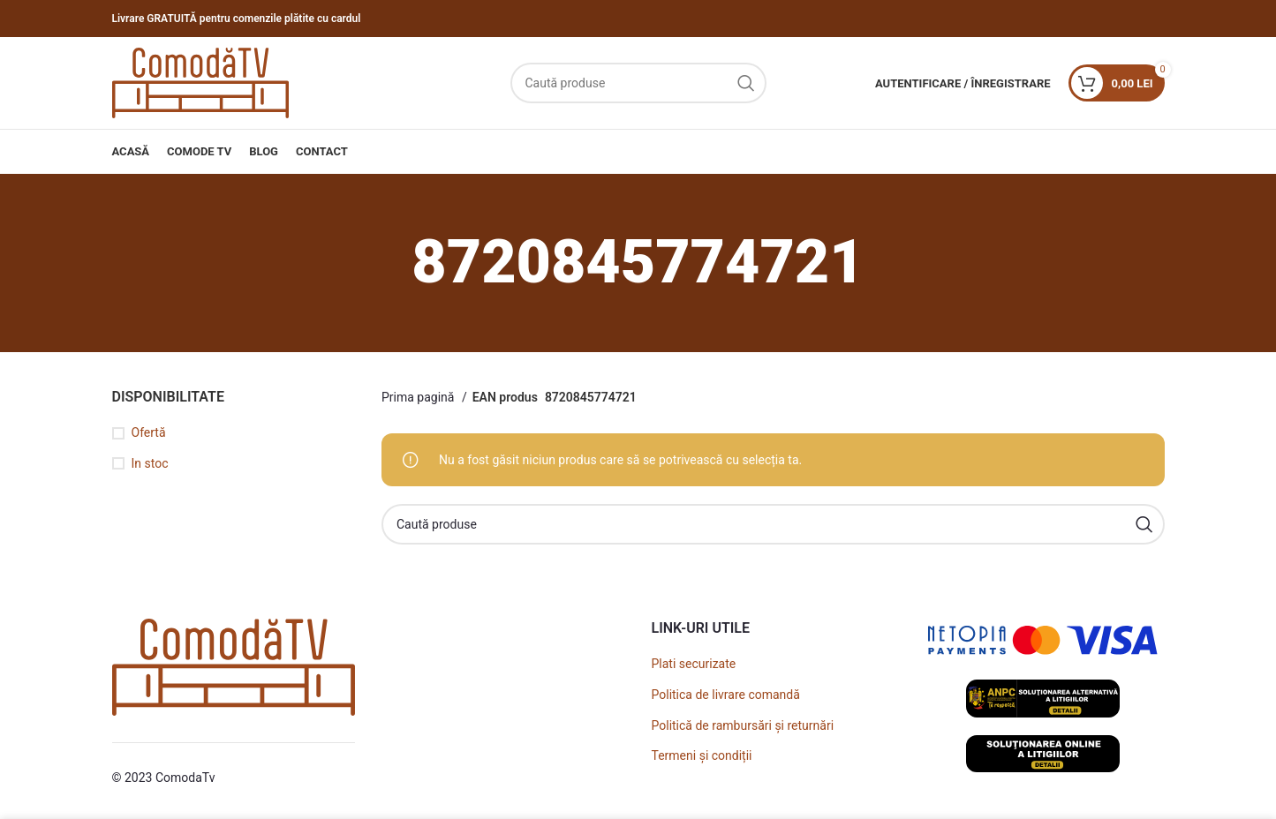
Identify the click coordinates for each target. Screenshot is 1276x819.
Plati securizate (694, 664)
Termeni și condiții (702, 755)
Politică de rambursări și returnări (743, 725)
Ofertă (149, 432)
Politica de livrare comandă (726, 695)
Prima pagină (419, 397)
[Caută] (638, 83)
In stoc (150, 463)
